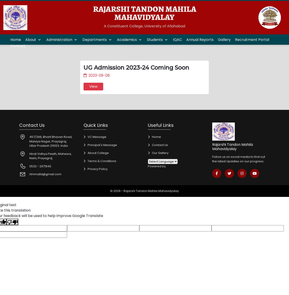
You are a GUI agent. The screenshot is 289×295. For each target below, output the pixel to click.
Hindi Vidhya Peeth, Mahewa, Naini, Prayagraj (50, 156)
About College (98, 153)
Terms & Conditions (102, 161)
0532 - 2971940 (40, 166)
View (93, 86)
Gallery (224, 39)
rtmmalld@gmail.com (45, 174)
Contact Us (160, 145)
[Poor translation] (12, 222)
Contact (17, 46)
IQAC (177, 39)
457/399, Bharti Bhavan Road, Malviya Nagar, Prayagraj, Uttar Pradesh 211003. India (50, 141)
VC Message (97, 137)
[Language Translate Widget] (163, 161)
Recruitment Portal (252, 39)
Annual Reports (200, 39)
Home (15, 39)
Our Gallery (160, 153)
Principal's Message (102, 145)
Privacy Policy (97, 169)
